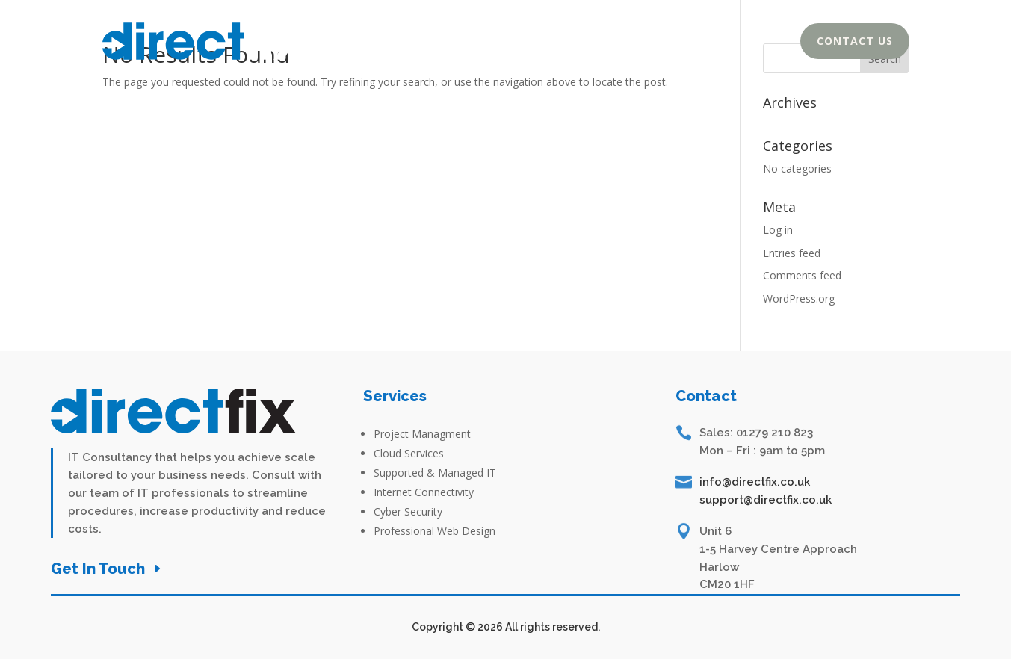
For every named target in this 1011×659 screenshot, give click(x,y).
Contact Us (855, 41)
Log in (778, 230)
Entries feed (791, 253)
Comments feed (802, 275)
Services (720, 44)
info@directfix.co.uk (754, 482)
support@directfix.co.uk (765, 500)
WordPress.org (799, 298)
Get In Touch (98, 569)
